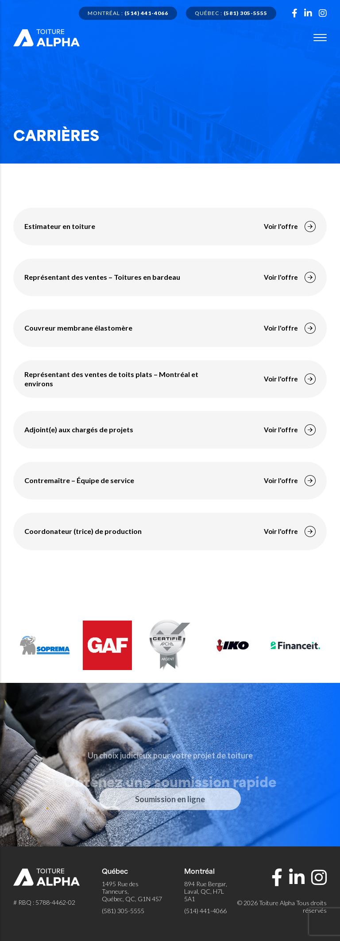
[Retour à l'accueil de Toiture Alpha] (46, 36)
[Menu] (320, 37)
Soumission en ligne (170, 815)
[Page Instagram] (323, 13)
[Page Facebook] (295, 13)
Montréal (128, 13)
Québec (231, 13)
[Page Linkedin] (308, 13)
